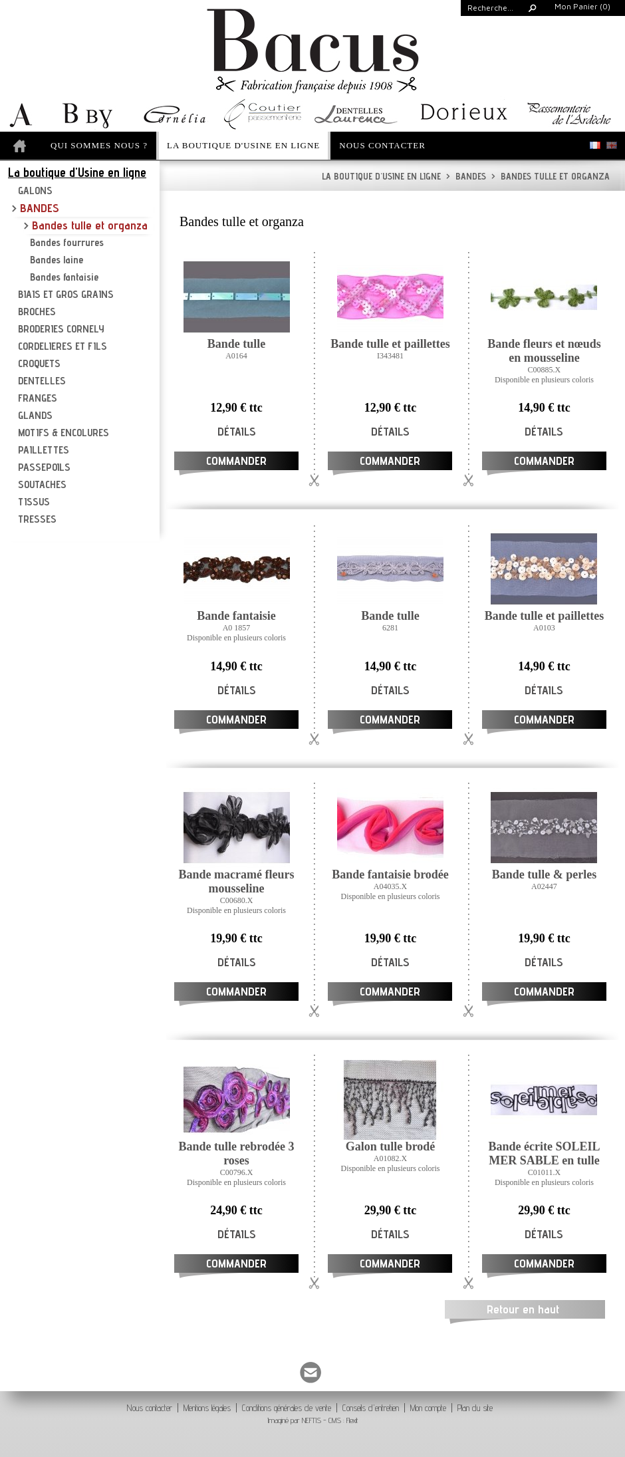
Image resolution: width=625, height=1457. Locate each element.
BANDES (466, 176)
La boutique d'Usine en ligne (381, 176)
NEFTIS (311, 1420)
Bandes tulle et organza (550, 176)
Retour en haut (523, 1309)
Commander (236, 460)
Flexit (352, 1420)
